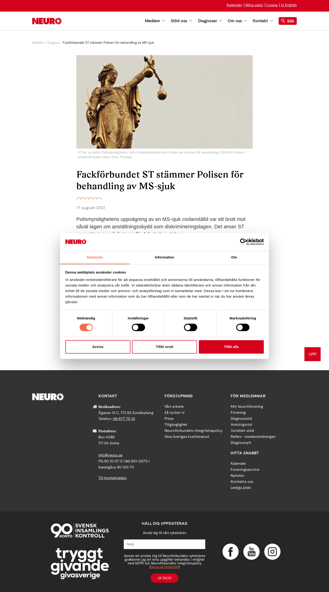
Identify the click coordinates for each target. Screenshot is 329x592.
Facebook (231, 552)
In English (289, 5)
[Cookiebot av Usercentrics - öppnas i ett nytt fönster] (243, 242)
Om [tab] (234, 257)
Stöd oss (181, 21)
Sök (287, 21)
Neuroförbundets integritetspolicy (193, 430)
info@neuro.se (110, 455)
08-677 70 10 (124, 419)
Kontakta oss (242, 481)
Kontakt (263, 21)
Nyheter (38, 43)
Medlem (155, 21)
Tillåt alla (231, 347)
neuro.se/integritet (165, 567)
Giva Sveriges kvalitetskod (186, 436)
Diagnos (53, 43)
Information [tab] (164, 257)
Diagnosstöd (241, 418)
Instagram (272, 552)
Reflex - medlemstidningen (253, 436)
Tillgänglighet (175, 424)
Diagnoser (210, 21)
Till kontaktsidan (112, 478)
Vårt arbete (174, 406)
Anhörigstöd (241, 424)
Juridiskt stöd (242, 430)
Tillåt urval (164, 347)
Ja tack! (164, 578)
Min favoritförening (247, 406)
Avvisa (97, 347)
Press (169, 418)
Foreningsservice (245, 469)
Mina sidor (254, 5)
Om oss (237, 21)
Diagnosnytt (241, 442)
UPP (312, 354)
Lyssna (272, 5)
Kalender (234, 5)
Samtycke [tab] (95, 257)
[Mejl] (164, 544)
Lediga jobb (241, 487)
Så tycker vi (174, 412)
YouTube (251, 552)
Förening (238, 412)
